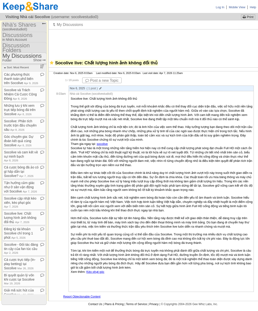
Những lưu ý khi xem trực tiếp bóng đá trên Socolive (20, 110)
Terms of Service (136, 304)
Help (253, 7)
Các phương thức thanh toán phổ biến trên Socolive (21, 79)
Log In (220, 7)
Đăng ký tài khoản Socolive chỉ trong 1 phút (18, 233)
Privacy (154, 304)
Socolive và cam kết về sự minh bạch (21, 156)
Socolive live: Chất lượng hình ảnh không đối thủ (20, 218)
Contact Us (95, 304)
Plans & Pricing (114, 304)
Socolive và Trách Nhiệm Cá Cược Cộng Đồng (20, 94)
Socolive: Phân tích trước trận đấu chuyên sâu (20, 125)
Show (39, 60)
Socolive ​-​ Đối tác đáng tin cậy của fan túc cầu (21, 248)
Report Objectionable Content (81, 296)
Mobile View (237, 7)
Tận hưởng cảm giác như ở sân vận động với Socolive (20, 187)
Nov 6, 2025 (86, 88)
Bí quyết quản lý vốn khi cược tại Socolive (19, 279)
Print (248, 17)
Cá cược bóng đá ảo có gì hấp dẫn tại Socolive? (21, 171)
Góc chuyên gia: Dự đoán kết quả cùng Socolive (18, 141)
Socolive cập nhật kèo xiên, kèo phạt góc (20, 202)
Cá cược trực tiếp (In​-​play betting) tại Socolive (20, 264)
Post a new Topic (102, 80)
